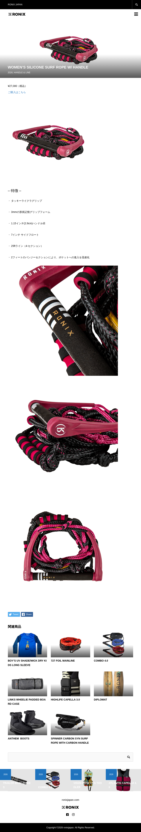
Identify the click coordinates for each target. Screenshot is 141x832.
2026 (10, 72)
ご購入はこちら (17, 92)
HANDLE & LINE (22, 72)
